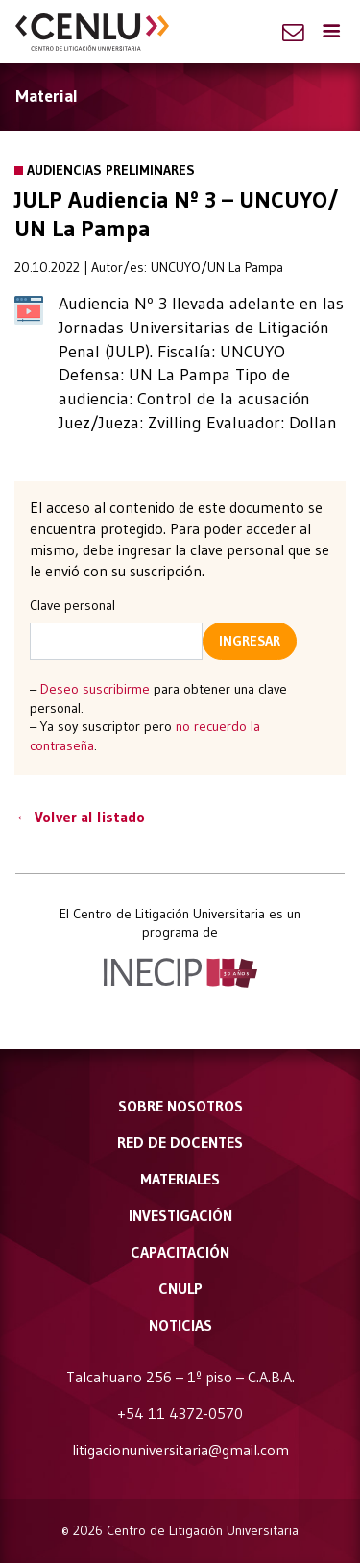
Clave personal (72, 605)
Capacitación (180, 1251)
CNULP (180, 1288)
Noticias (180, 1324)
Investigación (180, 1215)
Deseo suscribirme (95, 688)
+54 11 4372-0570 (180, 1413)
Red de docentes (180, 1142)
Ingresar (249, 640)
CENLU (92, 32)
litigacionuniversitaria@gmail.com (180, 1449)
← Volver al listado (80, 816)
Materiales (180, 1178)
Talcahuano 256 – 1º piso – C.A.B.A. (180, 1376)
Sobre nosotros (180, 1105)
